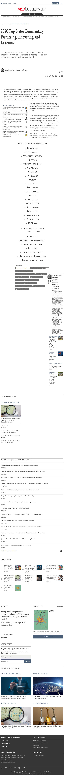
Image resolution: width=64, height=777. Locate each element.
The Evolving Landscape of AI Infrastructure (13, 623)
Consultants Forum (6, 3)
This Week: (15, 652)
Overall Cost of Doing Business (23, 268)
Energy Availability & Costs (22, 277)
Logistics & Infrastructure (36, 277)
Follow (27, 14)
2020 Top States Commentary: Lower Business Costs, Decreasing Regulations (13, 132)
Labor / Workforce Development (40, 743)
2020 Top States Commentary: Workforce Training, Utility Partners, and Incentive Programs (12, 123)
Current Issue (5, 743)
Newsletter (4, 740)
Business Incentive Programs (38, 268)
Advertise (14, 3)
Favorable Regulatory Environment (37, 286)
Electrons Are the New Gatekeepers (52, 358)
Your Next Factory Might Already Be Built (55, 367)
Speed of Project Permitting (22, 289)
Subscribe (55, 3)
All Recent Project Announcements (9, 550)
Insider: (15, 649)
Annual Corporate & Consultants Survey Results (12, 757)
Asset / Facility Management (39, 740)
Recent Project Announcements (40, 747)
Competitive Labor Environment (23, 274)
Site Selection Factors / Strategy (53, 354)
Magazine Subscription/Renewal (11, 737)
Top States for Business (20, 24)
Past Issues (60, 606)
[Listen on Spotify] (16, 637)
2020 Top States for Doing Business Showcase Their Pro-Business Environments (13, 108)
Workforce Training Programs (39, 274)
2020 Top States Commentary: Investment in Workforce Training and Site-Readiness (13, 118)
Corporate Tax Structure (21, 286)
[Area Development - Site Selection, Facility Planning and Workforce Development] (32, 9)
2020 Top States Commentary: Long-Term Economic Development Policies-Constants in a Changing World (13, 128)
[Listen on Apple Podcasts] (16, 635)
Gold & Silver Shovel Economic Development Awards (13, 755)
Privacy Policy (36, 773)
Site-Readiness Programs (21, 280)
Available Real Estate (33, 280)
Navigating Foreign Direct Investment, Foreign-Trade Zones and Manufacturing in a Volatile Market (15, 615)
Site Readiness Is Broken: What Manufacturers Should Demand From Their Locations (53, 380)
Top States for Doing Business (8, 762)
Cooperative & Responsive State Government (26, 283)
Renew (61, 3)
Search (37, 14)
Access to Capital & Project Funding (24, 271)
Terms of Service (44, 773)
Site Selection (36, 745)
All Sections (61, 17)
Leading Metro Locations (6, 759)
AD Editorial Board (53, 16)
